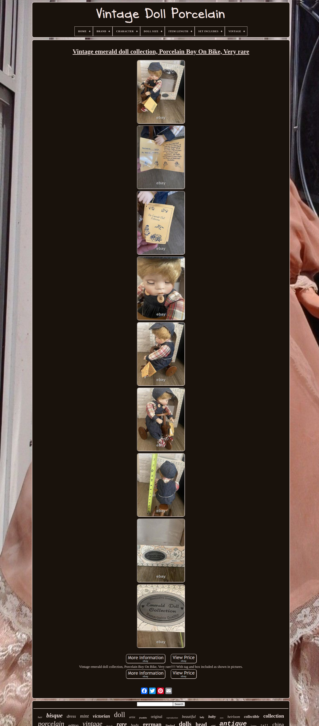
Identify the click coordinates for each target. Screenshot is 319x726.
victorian (101, 716)
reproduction (172, 717)
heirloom (233, 717)
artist (132, 717)
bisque (54, 715)
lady (202, 717)
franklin (143, 717)
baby (212, 716)
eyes (221, 718)
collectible (251, 717)
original (156, 717)
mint (84, 716)
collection (273, 716)
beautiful (189, 716)
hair (40, 717)
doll (119, 715)
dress (71, 716)
